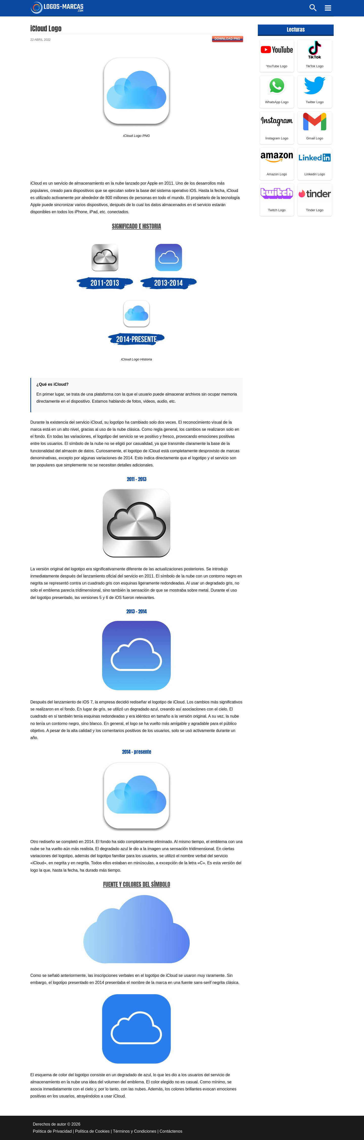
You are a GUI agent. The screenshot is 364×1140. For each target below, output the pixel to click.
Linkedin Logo (315, 174)
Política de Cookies (92, 1131)
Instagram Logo (276, 138)
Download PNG (227, 38)
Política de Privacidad (52, 1131)
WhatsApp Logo (277, 102)
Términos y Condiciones (134, 1131)
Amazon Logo (277, 174)
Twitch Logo (276, 210)
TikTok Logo (315, 66)
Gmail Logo (314, 138)
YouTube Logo (276, 66)
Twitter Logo (315, 102)
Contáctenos (171, 1131)
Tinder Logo (315, 210)
